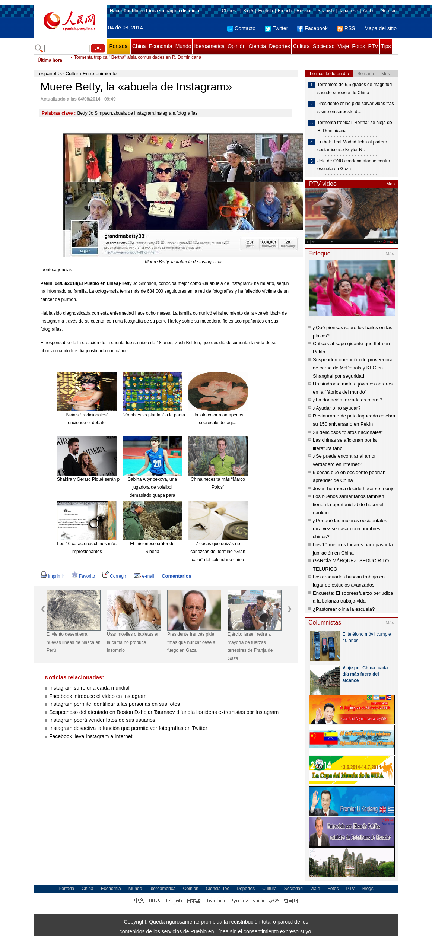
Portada (118, 46)
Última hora (50, 60)
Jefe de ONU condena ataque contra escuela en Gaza (353, 165)
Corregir (114, 576)
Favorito (83, 576)
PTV (373, 46)
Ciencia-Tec (217, 888)
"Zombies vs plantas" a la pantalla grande (164, 414)
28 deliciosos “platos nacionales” (348, 432)
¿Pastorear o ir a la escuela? (344, 609)
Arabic (369, 10)
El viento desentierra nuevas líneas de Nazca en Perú (74, 642)
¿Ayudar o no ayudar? (336, 408)
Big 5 (248, 10)
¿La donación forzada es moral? (347, 400)
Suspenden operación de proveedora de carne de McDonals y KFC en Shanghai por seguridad (353, 367)
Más (390, 184)
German (389, 10)
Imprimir (52, 576)
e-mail (144, 576)
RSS (346, 28)
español (47, 73)
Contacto (241, 28)
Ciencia (257, 46)
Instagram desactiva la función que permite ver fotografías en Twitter (129, 728)
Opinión (236, 46)
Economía (160, 46)
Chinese (230, 10)
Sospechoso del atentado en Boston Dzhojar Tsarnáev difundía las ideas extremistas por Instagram (164, 712)
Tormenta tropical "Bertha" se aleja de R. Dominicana (354, 126)
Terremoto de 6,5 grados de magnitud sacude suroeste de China (354, 88)
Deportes (279, 46)
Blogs (368, 888)
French (285, 10)
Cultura (301, 46)
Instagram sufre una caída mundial (89, 688)
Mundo (183, 46)
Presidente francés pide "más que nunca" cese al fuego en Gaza (191, 642)
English (265, 10)
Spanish (326, 10)
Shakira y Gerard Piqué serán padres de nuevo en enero (113, 479)
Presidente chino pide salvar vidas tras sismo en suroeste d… (355, 107)
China (139, 46)
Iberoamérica (209, 46)
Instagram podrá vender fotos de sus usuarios (102, 720)
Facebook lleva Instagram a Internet (90, 736)
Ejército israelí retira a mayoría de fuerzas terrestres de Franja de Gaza (250, 646)
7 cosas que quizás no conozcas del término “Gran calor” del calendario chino (217, 551)
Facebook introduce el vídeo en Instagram (98, 696)
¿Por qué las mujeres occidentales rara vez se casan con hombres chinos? (350, 528)
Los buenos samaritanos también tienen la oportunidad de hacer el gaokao (348, 504)
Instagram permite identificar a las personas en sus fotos (114, 704)
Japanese (348, 10)
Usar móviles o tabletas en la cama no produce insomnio (133, 642)
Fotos (358, 46)
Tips (386, 46)
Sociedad (323, 46)
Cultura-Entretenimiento (91, 73)
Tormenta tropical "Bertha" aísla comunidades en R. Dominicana (137, 60)
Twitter (276, 28)
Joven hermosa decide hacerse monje (354, 488)
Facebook (312, 28)
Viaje (343, 46)
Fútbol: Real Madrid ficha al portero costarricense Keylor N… (352, 146)
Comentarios (176, 576)
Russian (304, 10)
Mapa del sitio (381, 28)
